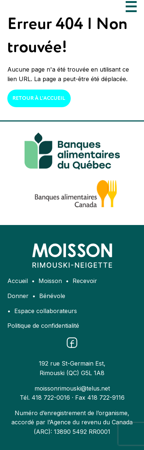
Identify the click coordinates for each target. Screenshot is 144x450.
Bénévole (52, 296)
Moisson (50, 280)
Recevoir (85, 280)
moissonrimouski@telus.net (72, 388)
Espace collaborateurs (45, 311)
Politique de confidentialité (43, 325)
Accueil (17, 280)
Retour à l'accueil (38, 98)
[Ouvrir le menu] (131, 6)
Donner (18, 296)
